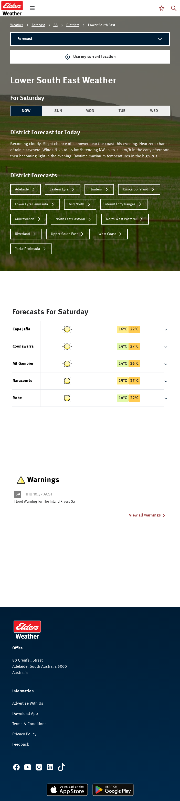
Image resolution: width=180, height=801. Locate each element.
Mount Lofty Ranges (124, 204)
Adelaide (25, 189)
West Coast (111, 234)
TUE (122, 111)
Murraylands (28, 219)
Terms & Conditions (29, 724)
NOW (26, 111)
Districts (72, 25)
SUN (58, 111)
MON (90, 111)
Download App (25, 714)
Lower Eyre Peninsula (35, 204)
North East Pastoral (74, 219)
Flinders (99, 189)
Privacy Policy (24, 734)
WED (154, 111)
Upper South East (68, 234)
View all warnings (147, 515)
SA (56, 25)
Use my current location (90, 57)
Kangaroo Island (139, 189)
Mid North (80, 204)
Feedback (20, 745)
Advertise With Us (27, 704)
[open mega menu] (32, 8)
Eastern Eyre (63, 189)
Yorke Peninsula (31, 248)
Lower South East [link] (101, 25)
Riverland (26, 234)
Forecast (38, 25)
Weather (16, 25)
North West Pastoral (125, 219)
